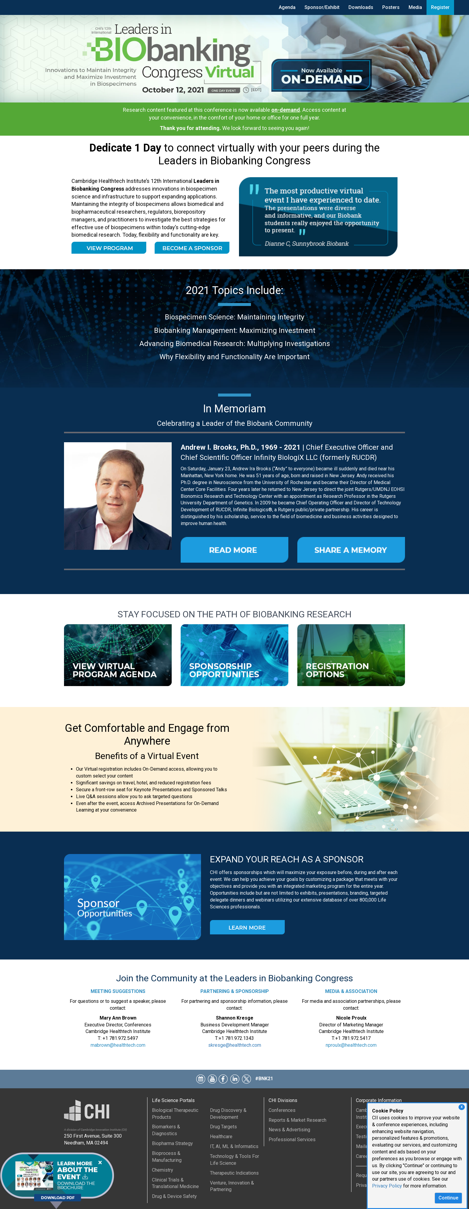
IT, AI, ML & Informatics (234, 1146)
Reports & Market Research (297, 1120)
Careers (364, 1156)
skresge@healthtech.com (234, 1045)
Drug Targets (223, 1127)
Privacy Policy (387, 1186)
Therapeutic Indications (234, 1173)
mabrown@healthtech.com (118, 1045)
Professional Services (292, 1139)
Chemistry (162, 1170)
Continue (448, 1198)
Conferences (282, 1110)
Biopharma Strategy (172, 1143)
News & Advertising (289, 1130)
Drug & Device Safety (174, 1196)
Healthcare (221, 1136)
